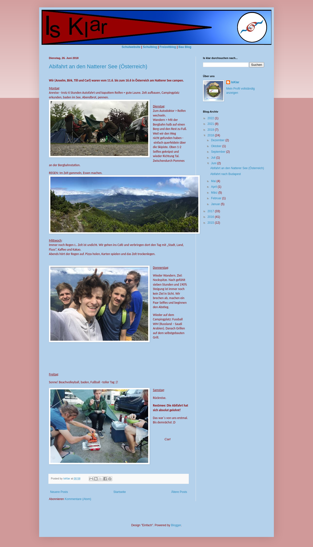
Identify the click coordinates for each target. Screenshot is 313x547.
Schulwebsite (131, 47)
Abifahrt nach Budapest (225, 174)
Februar (216, 198)
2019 (211, 129)
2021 (211, 124)
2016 (211, 217)
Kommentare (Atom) (78, 499)
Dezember (218, 140)
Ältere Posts (179, 492)
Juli (213, 157)
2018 (211, 135)
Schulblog (150, 47)
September (218, 151)
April (214, 186)
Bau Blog (185, 47)
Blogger (176, 525)
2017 (211, 211)
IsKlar (235, 82)
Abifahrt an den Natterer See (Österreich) (98, 66)
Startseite (119, 492)
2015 (211, 222)
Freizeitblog (167, 47)
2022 (211, 118)
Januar (216, 204)
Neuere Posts (59, 492)
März (214, 192)
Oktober (216, 146)
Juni (214, 163)
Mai (214, 181)
